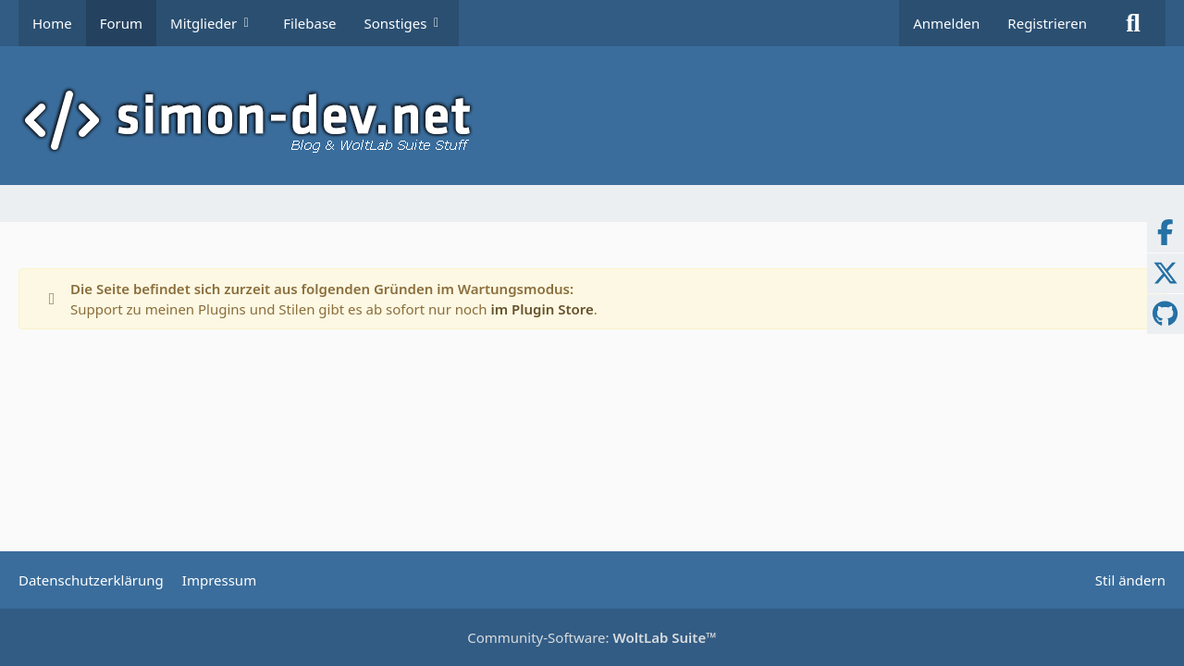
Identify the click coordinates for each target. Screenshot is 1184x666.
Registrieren (1047, 23)
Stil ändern (1130, 580)
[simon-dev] (592, 120)
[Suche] (1133, 23)
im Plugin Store (541, 309)
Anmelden (946, 23)
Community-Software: (592, 637)
